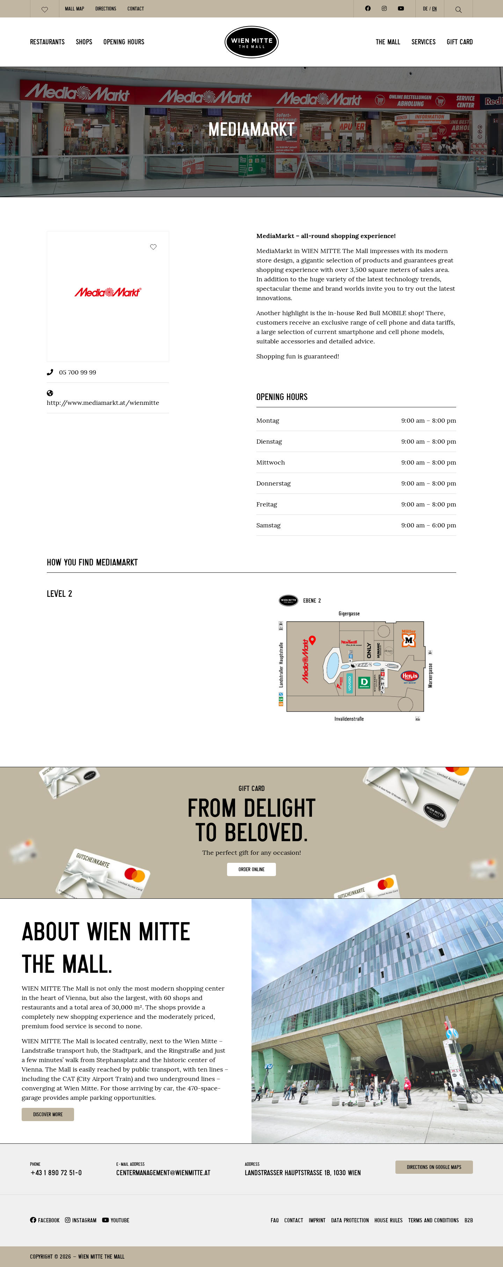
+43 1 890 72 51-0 (56, 1172)
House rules (388, 1220)
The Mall (388, 41)
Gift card (460, 41)
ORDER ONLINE (251, 869)
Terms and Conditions (433, 1220)
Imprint (317, 1220)
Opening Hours (123, 41)
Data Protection (350, 1220)
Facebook (44, 1220)
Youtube (115, 1220)
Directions (105, 8)
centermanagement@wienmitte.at (163, 1172)
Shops (84, 41)
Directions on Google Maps (434, 1167)
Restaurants (47, 41)
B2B (469, 1220)
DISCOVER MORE (48, 1114)
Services (423, 41)
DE (425, 8)
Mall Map (74, 8)
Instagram (80, 1220)
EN (434, 8)
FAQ (275, 1220)
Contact (135, 8)
